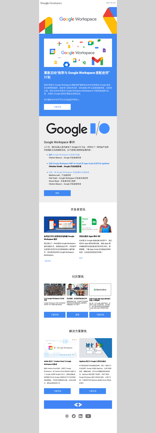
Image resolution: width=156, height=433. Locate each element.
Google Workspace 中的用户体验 (64, 155)
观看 (77, 315)
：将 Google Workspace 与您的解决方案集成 (69, 172)
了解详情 (57, 107)
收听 (57, 193)
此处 (69, 99)
